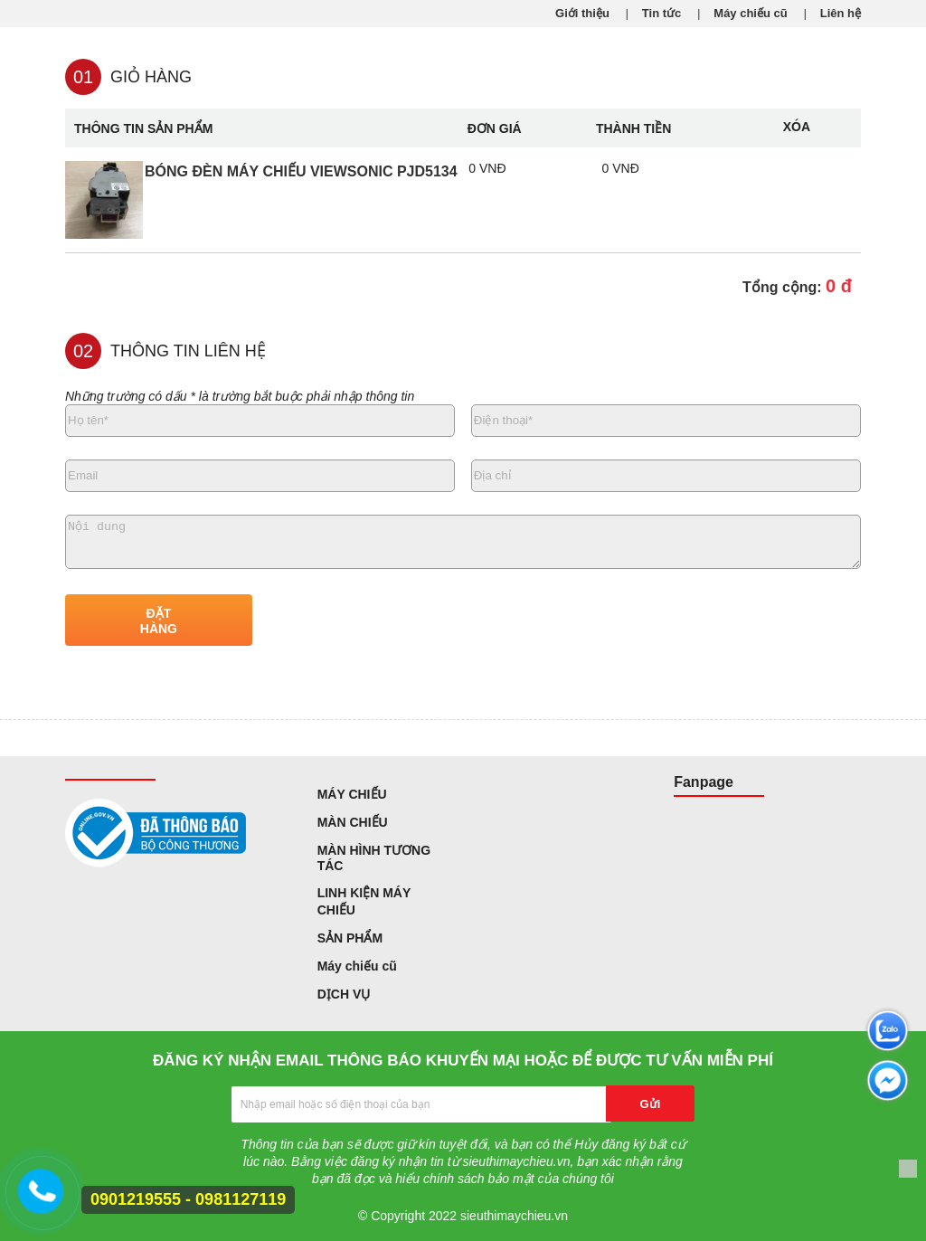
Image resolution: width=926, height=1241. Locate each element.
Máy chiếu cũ (750, 13)
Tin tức (661, 13)
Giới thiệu (582, 13)
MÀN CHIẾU (352, 822)
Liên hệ (840, 13)
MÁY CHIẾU (352, 794)
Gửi (650, 1104)
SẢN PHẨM (350, 938)
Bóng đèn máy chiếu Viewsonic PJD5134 (301, 171)
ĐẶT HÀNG (158, 621)
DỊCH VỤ (344, 994)
